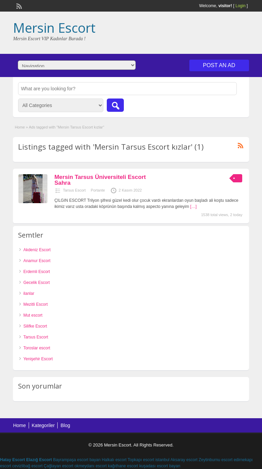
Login (240, 5)
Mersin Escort (54, 27)
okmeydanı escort (90, 466)
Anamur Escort (36, 260)
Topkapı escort (141, 459)
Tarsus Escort (74, 190)
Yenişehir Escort (38, 359)
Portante (98, 190)
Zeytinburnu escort (215, 459)
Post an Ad (219, 65)
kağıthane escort (123, 466)
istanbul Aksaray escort (176, 459)
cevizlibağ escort (27, 466)
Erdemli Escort (36, 271)
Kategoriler (43, 425)
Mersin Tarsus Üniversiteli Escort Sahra (100, 180)
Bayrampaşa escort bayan (76, 459)
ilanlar (28, 293)
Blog (65, 425)
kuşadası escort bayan (159, 466)
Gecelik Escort (36, 282)
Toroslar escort (36, 348)
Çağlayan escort (58, 466)
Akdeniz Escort (36, 249)
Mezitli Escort (35, 304)
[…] (193, 206)
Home (20, 127)
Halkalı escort (114, 459)
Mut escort (32, 315)
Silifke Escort (35, 326)
